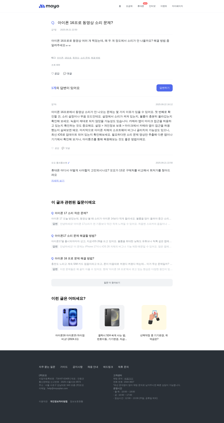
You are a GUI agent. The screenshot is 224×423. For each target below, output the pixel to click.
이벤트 (164, 6)
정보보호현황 (76, 401)
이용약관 (43, 401)
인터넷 (152, 6)
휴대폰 (142, 5)
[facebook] (61, 410)
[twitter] (68, 410)
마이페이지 (177, 6)
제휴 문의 (123, 367)
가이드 (64, 367)
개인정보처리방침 (59, 401)
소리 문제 (85, 58)
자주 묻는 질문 (47, 367)
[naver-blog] (48, 410)
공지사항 (78, 367)
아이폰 (60, 58)
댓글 (67, 73)
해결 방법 (95, 58)
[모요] (46, 358)
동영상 (76, 58)
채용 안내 (93, 367)
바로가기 (128, 378)
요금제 (129, 6)
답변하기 (165, 87)
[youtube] (41, 410)
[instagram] (55, 410)
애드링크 (108, 367)
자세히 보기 (57, 180)
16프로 (68, 58)
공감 (55, 73)
